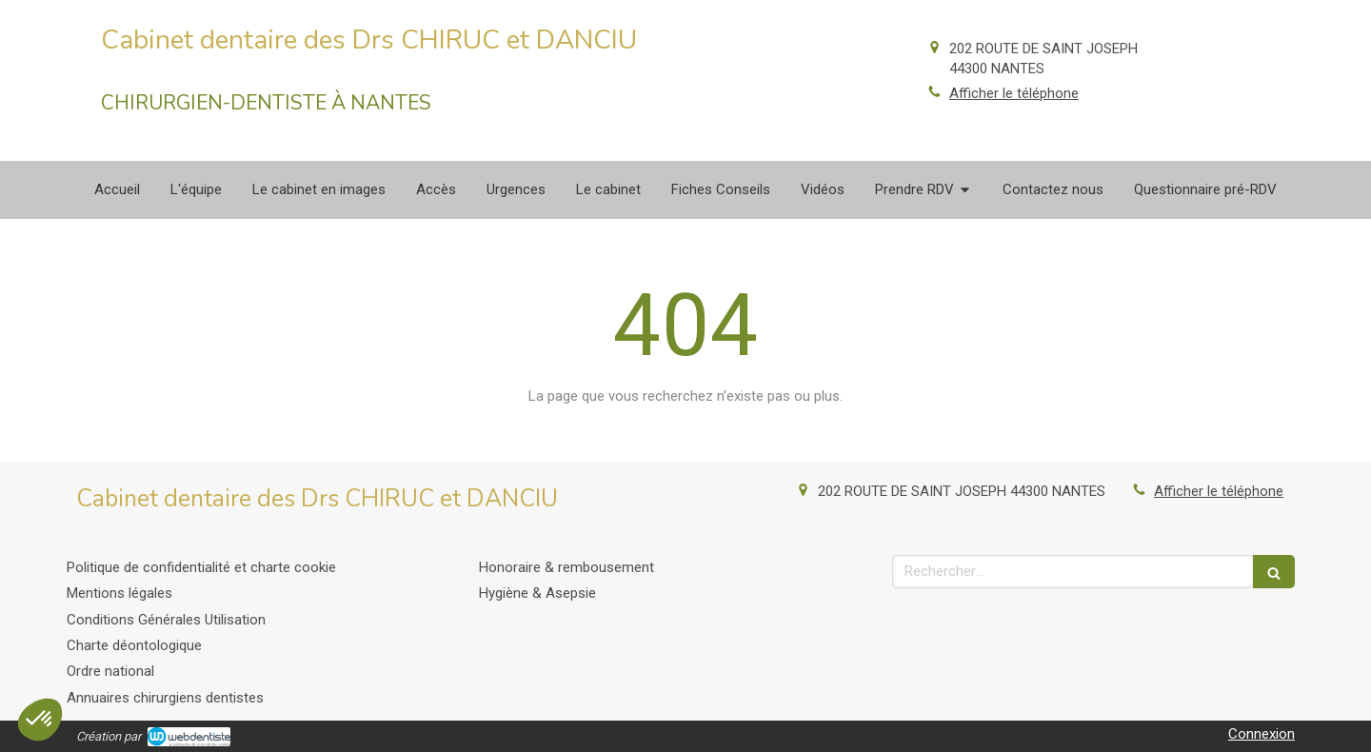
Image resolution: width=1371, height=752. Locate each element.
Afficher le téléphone (1014, 93)
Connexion (1261, 733)
